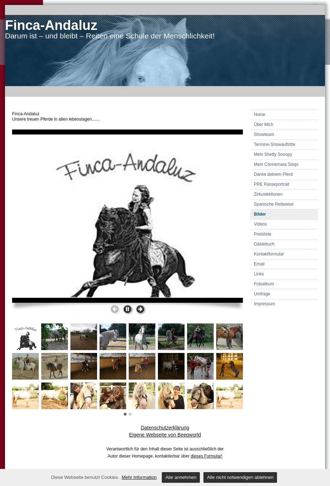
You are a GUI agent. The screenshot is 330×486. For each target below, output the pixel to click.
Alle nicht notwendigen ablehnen (240, 477)
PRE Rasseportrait (271, 184)
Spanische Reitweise (273, 204)
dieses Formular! (206, 456)
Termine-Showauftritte (275, 144)
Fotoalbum (264, 283)
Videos (260, 224)
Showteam (264, 134)
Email (259, 264)
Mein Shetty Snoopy (273, 154)
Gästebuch (264, 244)
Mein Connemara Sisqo (276, 164)
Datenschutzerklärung (165, 427)
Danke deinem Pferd (273, 174)
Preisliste (262, 234)
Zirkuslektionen (268, 194)
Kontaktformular (269, 254)
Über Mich (263, 124)
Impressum (264, 303)
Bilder (260, 214)
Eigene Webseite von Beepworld (165, 435)
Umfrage (262, 293)
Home (259, 114)
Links (259, 273)
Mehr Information (139, 477)
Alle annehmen (180, 477)
